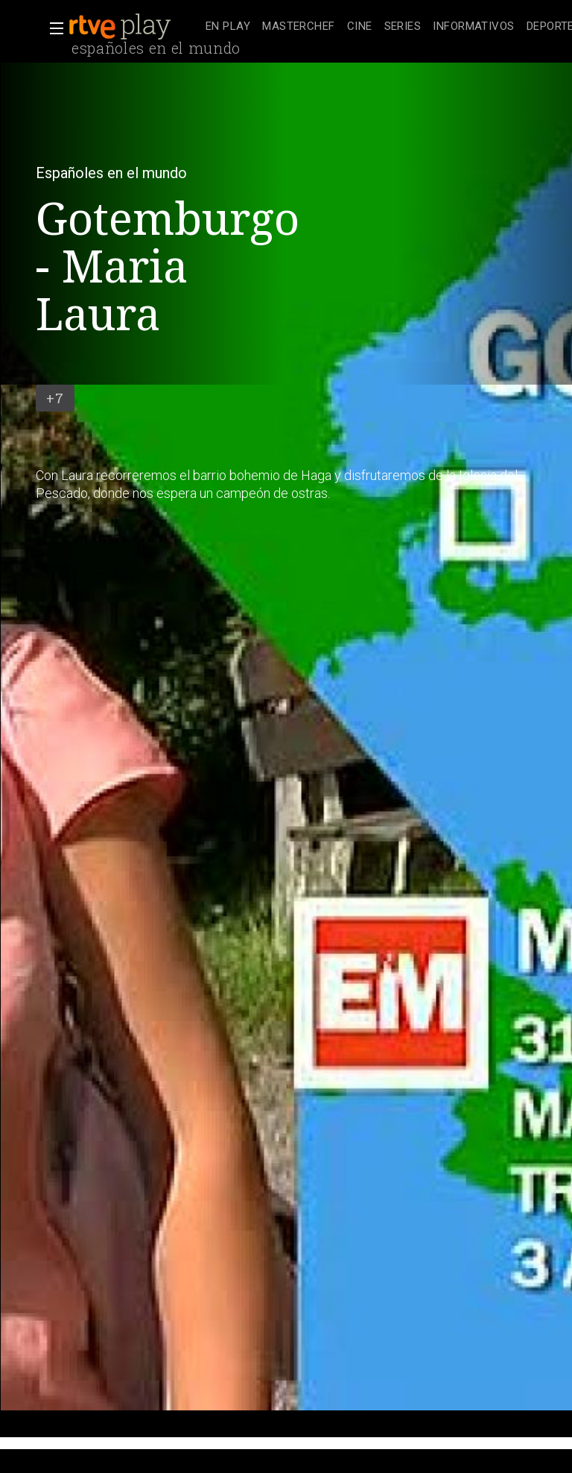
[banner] (134, 27)
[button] (52, 28)
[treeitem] (228, 27)
